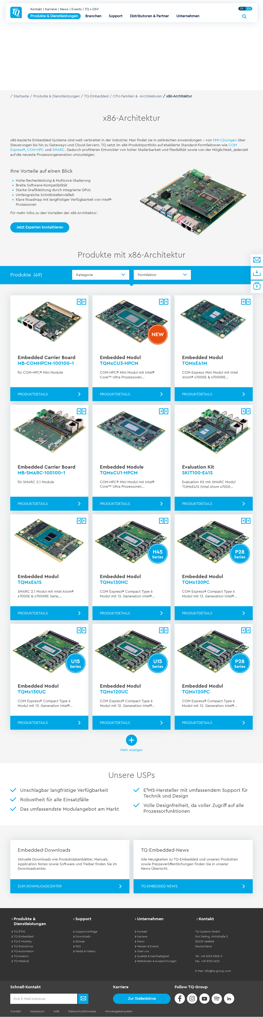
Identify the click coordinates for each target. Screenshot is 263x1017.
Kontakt (36, 10)
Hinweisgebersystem (114, 1011)
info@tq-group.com (217, 971)
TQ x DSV (92, 10)
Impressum (36, 1011)
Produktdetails (33, 394)
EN (249, 9)
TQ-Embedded (98, 96)
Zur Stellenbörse (142, 999)
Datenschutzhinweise (79, 1011)
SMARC (59, 149)
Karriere (51, 10)
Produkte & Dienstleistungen (58, 96)
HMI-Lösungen (225, 140)
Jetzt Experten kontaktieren (39, 227)
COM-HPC (35, 149)
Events (77, 10)
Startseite (22, 96)
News (64, 10)
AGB (54, 1011)
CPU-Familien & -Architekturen (140, 96)
